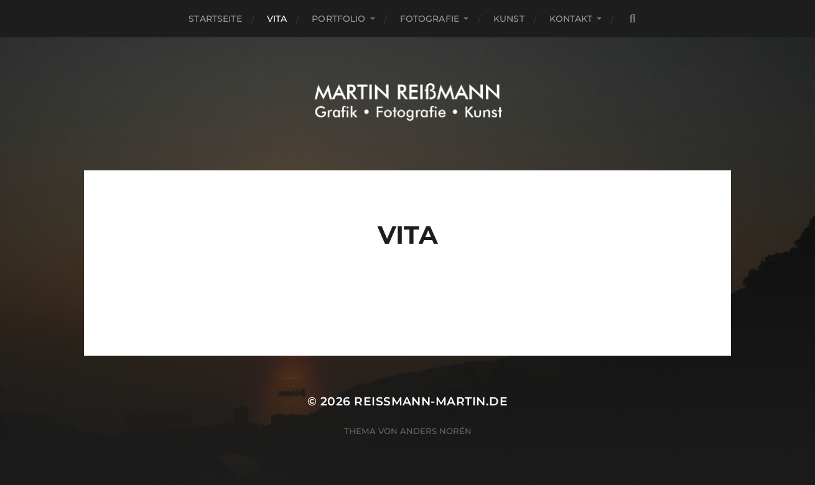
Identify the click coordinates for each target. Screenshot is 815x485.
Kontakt (570, 18)
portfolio (338, 18)
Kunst (508, 18)
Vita (277, 18)
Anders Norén (436, 431)
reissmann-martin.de (431, 401)
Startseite (215, 18)
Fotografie (429, 18)
